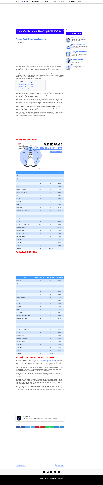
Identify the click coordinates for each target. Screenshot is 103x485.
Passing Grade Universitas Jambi (78, 44)
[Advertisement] (51, 16)
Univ (54, 1)
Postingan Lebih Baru (21, 465)
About (41, 478)
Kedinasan (45, 1)
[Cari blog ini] (86, 2)
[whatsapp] (49, 427)
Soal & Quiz (71, 1)
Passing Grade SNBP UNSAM (26, 84)
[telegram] (59, 427)
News (78, 1)
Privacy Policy (53, 478)
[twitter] (30, 427)
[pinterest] (40, 427)
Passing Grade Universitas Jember (78, 64)
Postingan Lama (59, 465)
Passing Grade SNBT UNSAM (26, 86)
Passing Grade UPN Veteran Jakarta (79, 37)
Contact (46, 478)
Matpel (61, 1)
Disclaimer (60, 478)
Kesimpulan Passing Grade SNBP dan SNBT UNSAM (31, 88)
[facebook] (20, 427)
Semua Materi (36, 1)
